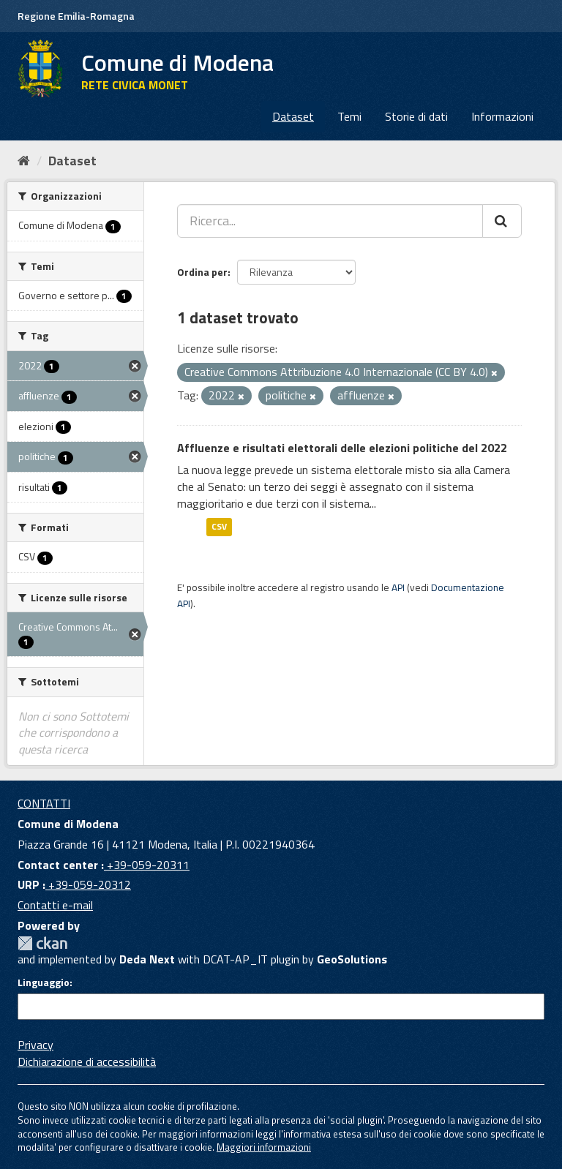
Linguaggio (44, 982)
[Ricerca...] (330, 221)
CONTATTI (44, 803)
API (398, 587)
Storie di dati (416, 116)
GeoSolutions (352, 959)
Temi (349, 116)
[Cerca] (502, 221)
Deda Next (147, 959)
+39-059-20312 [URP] (88, 884)
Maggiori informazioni (264, 1147)
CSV (219, 527)
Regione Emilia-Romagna (76, 15)
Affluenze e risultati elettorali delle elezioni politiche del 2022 (342, 447)
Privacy (35, 1044)
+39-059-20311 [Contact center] (147, 864)
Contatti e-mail (55, 905)
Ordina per (202, 271)
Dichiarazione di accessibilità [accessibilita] (87, 1061)
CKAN (42, 943)
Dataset (293, 116)
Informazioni (502, 116)
